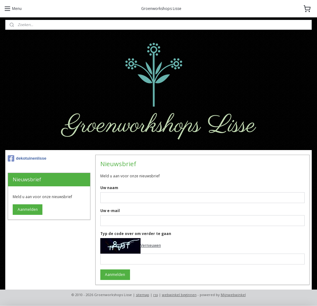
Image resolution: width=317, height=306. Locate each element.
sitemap (142, 294)
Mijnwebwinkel (233, 294)
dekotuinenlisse (27, 158)
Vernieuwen (150, 245)
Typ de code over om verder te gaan (135, 233)
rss (155, 294)
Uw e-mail (109, 210)
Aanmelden (115, 274)
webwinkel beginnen (179, 294)
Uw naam (109, 187)
